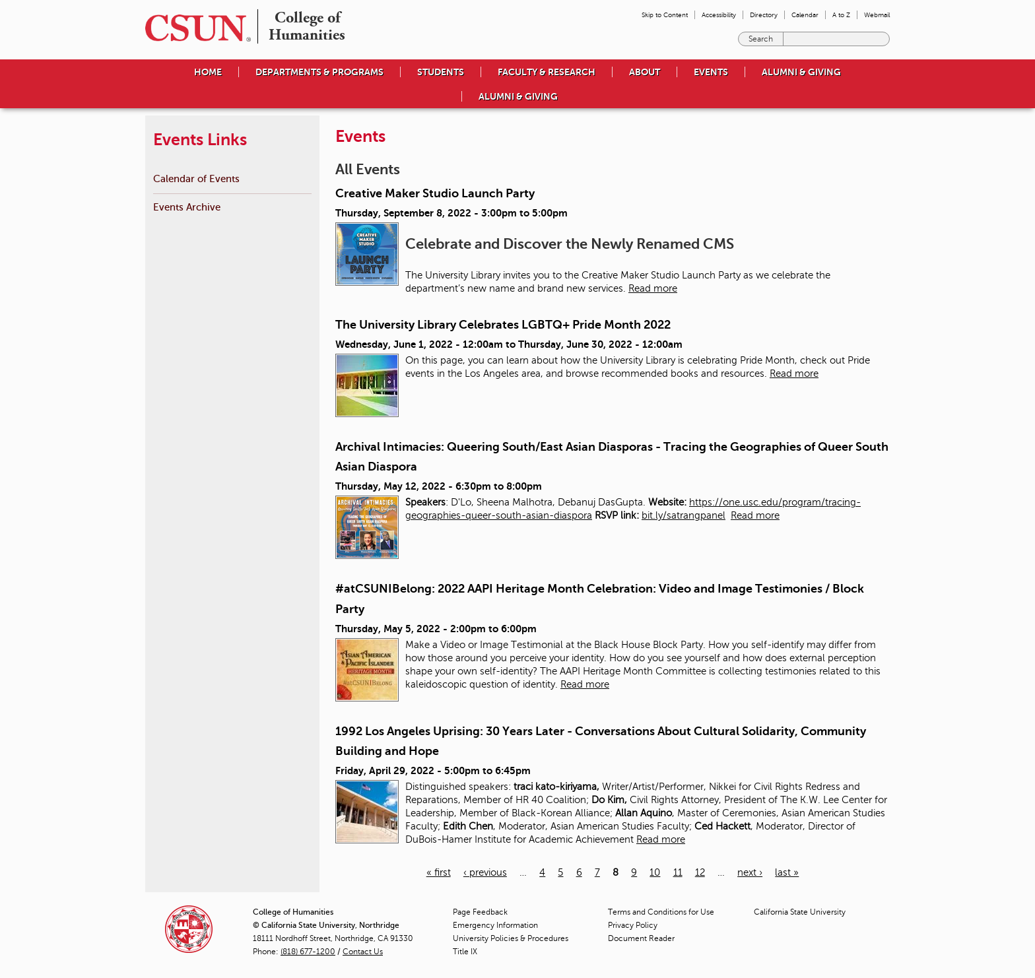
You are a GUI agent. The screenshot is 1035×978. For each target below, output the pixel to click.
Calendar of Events (196, 178)
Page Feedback (480, 912)
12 (700, 872)
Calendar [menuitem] (804, 14)
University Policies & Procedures (510, 938)
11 (678, 872)
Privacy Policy (632, 925)
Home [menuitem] (208, 72)
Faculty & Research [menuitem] (546, 72)
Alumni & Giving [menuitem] (801, 72)
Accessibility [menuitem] (719, 14)
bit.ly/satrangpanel (683, 515)
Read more (652, 288)
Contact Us (363, 951)
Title (465, 951)
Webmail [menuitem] (877, 14)
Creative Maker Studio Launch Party (435, 193)
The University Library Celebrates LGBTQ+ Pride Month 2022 (503, 324)
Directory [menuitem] (764, 14)
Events (711, 72)
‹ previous (485, 872)
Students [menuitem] (440, 72)
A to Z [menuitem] (841, 14)
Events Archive (186, 206)
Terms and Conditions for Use (661, 912)
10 (655, 872)
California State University (800, 912)
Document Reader (641, 938)
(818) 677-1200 (308, 951)
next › (749, 872)
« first (438, 872)
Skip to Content (665, 14)
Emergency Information (495, 925)
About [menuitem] (644, 72)
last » (787, 872)
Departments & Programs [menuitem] (319, 72)
